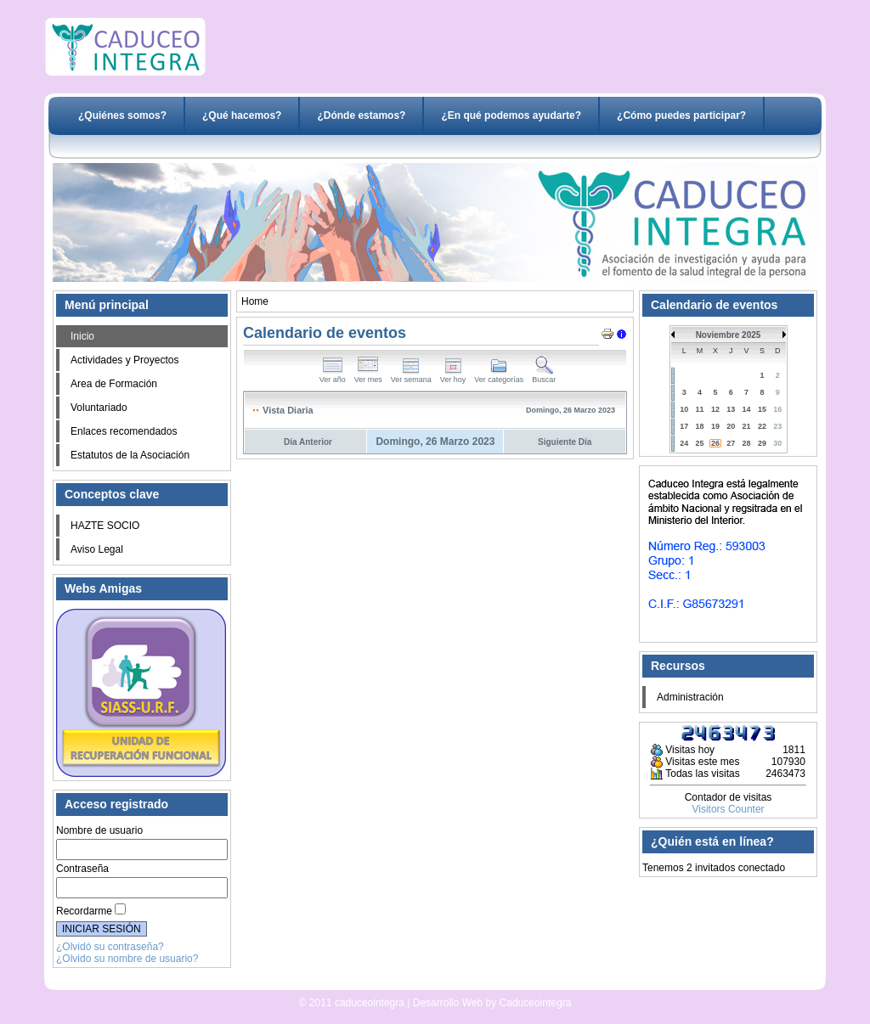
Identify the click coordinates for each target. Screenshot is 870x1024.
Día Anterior (308, 442)
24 (684, 443)
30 (777, 443)
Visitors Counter (728, 809)
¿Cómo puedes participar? (681, 115)
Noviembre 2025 (728, 335)
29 (762, 443)
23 (777, 426)
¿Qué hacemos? (241, 115)
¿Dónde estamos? (361, 115)
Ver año (332, 376)
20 (730, 426)
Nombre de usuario (99, 830)
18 (700, 426)
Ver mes (368, 376)
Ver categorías (498, 376)
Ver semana (411, 376)
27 (730, 443)
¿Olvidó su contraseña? (110, 947)
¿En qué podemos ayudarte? (511, 115)
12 (715, 409)
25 (700, 443)
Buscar (544, 376)
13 (730, 409)
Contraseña (82, 869)
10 (684, 409)
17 (684, 426)
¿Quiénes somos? (122, 115)
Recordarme (84, 911)
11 (700, 409)
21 (747, 426)
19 (715, 426)
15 (762, 409)
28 (747, 443)
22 (762, 426)
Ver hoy (453, 376)
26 (715, 443)
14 (747, 409)
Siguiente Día (564, 442)
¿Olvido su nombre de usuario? (127, 959)
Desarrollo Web (391, 983)
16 (777, 409)
